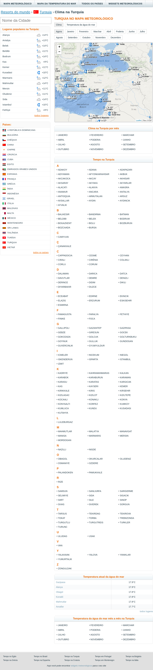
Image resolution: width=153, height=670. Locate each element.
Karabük (63, 377)
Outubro (63, 149)
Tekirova (125, 513)
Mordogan (64, 440)
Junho (127, 140)
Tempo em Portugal (103, 656)
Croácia (12, 154)
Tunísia (11, 237)
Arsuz (123, 196)
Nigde (92, 449)
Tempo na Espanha (42, 660)
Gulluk (93, 341)
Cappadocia (65, 255)
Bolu (92, 223)
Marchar (128, 135)
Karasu (62, 382)
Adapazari (126, 169)
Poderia (95, 140)
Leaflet (138, 120)
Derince (63, 282)
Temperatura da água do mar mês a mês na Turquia (103, 618)
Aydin (92, 200)
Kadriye (63, 373)
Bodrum (125, 219)
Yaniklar (125, 555)
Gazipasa (125, 328)
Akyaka (93, 183)
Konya (123, 399)
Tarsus (62, 513)
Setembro (129, 144)
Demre (93, 278)
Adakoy (62, 169)
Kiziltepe (125, 395)
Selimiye (63, 495)
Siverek (94, 504)
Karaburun (96, 377)
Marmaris (95, 436)
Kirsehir (125, 390)
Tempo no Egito (9, 656)
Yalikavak (64, 555)
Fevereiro (97, 135)
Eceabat (63, 296)
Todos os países (92, 3)
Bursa (93, 227)
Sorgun (124, 504)
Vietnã (11, 247)
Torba (93, 518)
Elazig (62, 300)
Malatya (94, 431)
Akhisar (124, 178)
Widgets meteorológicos (125, 3)
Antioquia (64, 196)
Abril (61, 140)
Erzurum (94, 300)
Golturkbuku (128, 337)
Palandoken (65, 472)
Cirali (61, 260)
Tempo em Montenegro (104, 660)
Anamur (63, 192)
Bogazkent (65, 223)
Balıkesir (63, 214)
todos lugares (146, 611)
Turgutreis (96, 522)
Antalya (124, 192)
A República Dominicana (21, 130)
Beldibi (62, 219)
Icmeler (63, 355)
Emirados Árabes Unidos (22, 169)
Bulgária (12, 135)
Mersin (124, 436)
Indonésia (13, 193)
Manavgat (126, 431)
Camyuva (63, 237)
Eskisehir (126, 300)
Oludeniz (125, 459)
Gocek (124, 332)
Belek (92, 219)
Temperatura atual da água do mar (103, 576)
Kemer (124, 386)
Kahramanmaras (99, 373)
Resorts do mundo (15, 12)
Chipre (11, 149)
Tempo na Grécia (10, 660)
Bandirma (95, 214)
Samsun (62, 491)
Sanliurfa (95, 491)
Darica (93, 273)
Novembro (97, 149)
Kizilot (93, 395)
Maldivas (12, 208)
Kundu (93, 408)
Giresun (94, 332)
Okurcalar (96, 459)
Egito (10, 164)
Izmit (61, 364)
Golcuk (93, 337)
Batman (124, 214)
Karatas (94, 382)
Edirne (93, 296)
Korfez (93, 404)
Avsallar (63, 200)
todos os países (41, 252)
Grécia (11, 184)
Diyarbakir (64, 287)
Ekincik (124, 296)
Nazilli (62, 449)
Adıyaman (63, 174)
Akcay (92, 178)
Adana (93, 169)
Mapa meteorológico (18, 3)
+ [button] (59, 47)
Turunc (62, 527)
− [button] (59, 52)
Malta (10, 213)
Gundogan (126, 341)
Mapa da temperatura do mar (56, 3)
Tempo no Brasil (40, 656)
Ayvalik (62, 205)
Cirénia (93, 260)
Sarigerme (126, 491)
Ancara (93, 192)
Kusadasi (125, 408)
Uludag (62, 536)
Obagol (62, 459)
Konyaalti (64, 404)
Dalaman (63, 273)
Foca (92, 318)
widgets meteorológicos (81, 665)
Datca (123, 273)
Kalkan (124, 373)
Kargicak (125, 382)
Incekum (94, 355)
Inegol (124, 355)
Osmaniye (64, 463)
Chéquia (12, 140)
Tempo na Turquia (71, 656)
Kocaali (63, 399)
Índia (10, 189)
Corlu (62, 264)
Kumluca (63, 408)
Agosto (95, 144)
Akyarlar (125, 183)
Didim (92, 282)
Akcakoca (64, 178)
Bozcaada (64, 227)
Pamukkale (95, 472)
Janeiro (63, 135)
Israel (10, 198)
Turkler (125, 522)
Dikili (123, 282)
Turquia (46, 12)
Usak (92, 536)
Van (60, 545)
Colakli (124, 260)
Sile (91, 500)
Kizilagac (64, 395)
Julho (61, 144)
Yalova (93, 555)
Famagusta (64, 314)
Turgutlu (64, 522)
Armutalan (95, 196)
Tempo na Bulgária (133, 656)
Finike (61, 318)
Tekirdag (94, 513)
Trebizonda (127, 518)
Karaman (125, 377)
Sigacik (124, 495)
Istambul (125, 359)
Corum (93, 264)
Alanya (93, 187)
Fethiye (124, 314)
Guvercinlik (65, 345)
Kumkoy (124, 404)
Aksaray (63, 183)
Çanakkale (64, 246)
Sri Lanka (13, 228)
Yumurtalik (65, 559)
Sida (91, 495)
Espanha (12, 174)
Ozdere (93, 463)
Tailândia (12, 233)
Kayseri (93, 386)
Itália (10, 203)
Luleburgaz (65, 422)
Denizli (124, 278)
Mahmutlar (65, 431)
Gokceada (64, 337)
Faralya (94, 314)
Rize (60, 482)
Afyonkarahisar (99, 174)
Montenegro (15, 223)
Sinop (123, 500)
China (10, 145)
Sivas (61, 504)
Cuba (10, 159)
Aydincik (125, 200)
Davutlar (64, 278)
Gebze (61, 332)
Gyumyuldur (97, 345)
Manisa (62, 436)
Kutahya (63, 413)
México (11, 218)
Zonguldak (65, 568)
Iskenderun (65, 359)
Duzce (93, 287)
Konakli (94, 399)
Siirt (61, 500)
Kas (60, 386)
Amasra (124, 187)
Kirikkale (63, 390)
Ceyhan (124, 255)
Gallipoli (64, 328)
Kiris (92, 390)
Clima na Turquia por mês (103, 128)
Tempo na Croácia (72, 660)
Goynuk (63, 341)
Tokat (61, 518)
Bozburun (126, 223)
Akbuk (123, 174)
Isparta (93, 359)
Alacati (62, 187)
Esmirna (63, 305)
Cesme (93, 255)
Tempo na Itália (131, 660)
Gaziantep (95, 328)
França (11, 179)
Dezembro (129, 149)
